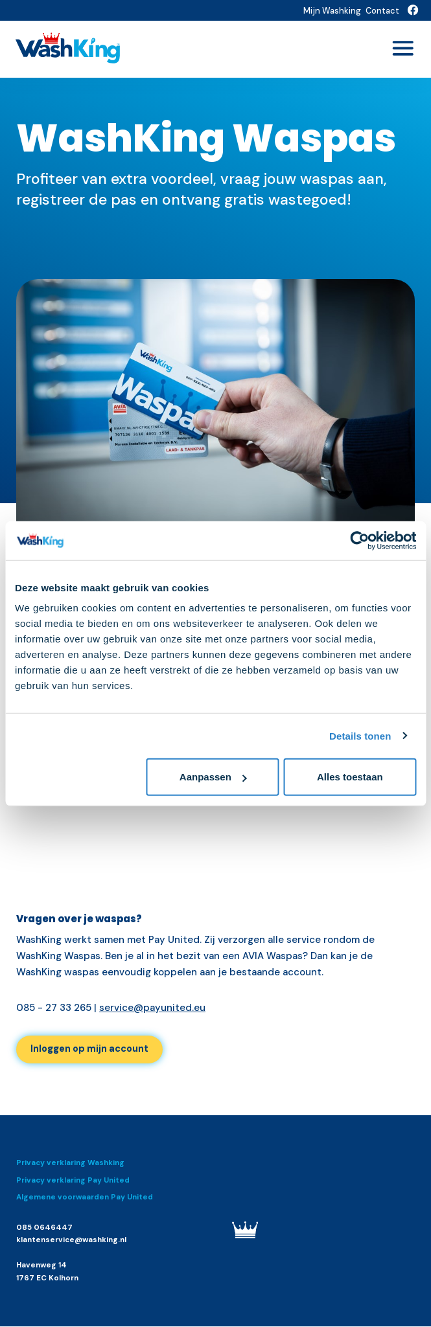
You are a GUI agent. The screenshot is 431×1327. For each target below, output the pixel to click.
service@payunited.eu (152, 1007)
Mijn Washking (332, 11)
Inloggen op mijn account (92, 1049)
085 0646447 (44, 1228)
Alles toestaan (350, 776)
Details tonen (360, 735)
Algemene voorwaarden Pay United (84, 1198)
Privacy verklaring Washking (70, 1164)
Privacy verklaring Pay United (73, 1181)
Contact (382, 11)
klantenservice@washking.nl (71, 1241)
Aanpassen (213, 776)
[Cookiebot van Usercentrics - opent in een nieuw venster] (359, 540)
